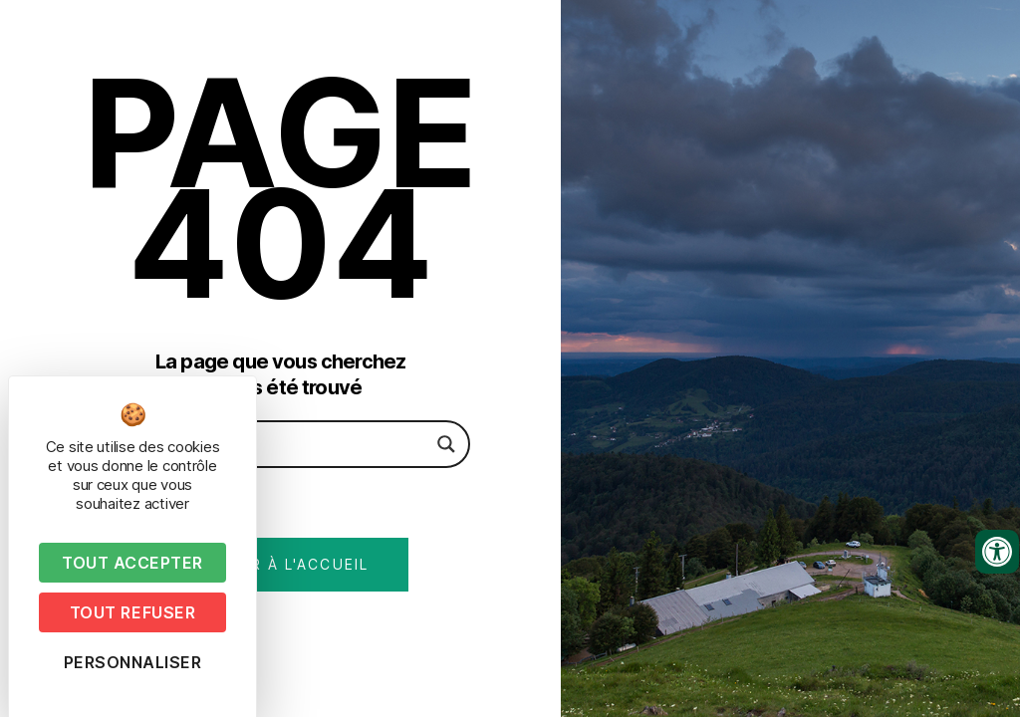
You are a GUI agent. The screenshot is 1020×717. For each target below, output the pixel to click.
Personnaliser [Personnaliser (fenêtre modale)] (133, 662)
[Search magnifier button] (446, 444)
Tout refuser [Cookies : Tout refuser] (132, 612)
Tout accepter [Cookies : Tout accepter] (132, 563)
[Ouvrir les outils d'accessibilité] (997, 552)
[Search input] (271, 444)
